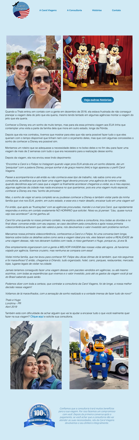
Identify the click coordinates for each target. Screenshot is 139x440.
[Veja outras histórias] (97, 100)
